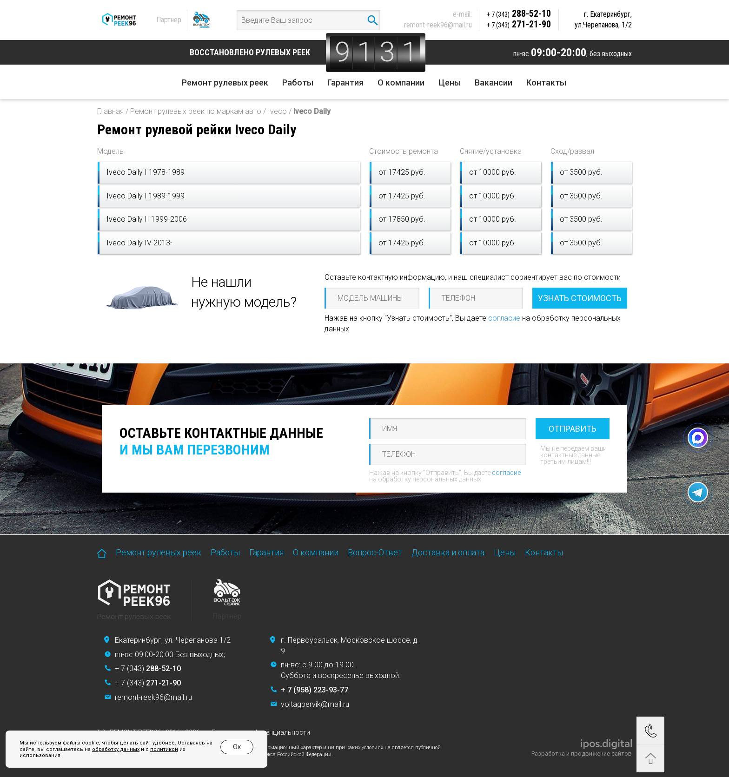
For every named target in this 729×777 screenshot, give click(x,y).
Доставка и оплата (447, 552)
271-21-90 (519, 24)
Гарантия (345, 82)
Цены (449, 82)
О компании (401, 82)
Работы (297, 82)
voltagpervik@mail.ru (315, 704)
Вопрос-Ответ (375, 552)
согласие (504, 318)
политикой (164, 749)
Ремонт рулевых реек (225, 82)
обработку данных (115, 749)
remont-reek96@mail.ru (438, 24)
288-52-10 (519, 13)
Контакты (546, 82)
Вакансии (493, 82)
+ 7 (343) (148, 668)
